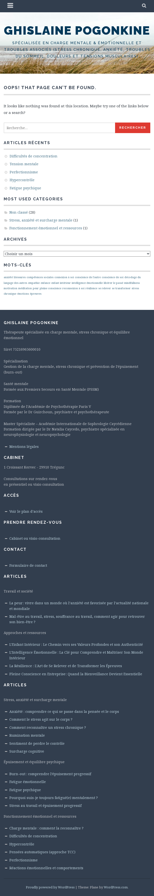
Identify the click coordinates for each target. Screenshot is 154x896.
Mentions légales (24, 446)
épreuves (35, 293)
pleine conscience (50, 288)
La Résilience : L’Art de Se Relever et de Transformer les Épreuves (65, 665)
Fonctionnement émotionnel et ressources (45, 228)
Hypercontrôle (22, 180)
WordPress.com (116, 887)
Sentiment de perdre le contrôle (37, 743)
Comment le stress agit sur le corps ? (40, 719)
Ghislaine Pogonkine (77, 30)
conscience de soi (112, 277)
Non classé (18, 212)
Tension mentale (24, 164)
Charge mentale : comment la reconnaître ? (46, 828)
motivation (10, 288)
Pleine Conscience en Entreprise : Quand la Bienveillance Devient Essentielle (75, 674)
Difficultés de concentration (33, 156)
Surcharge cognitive (26, 751)
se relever (104, 288)
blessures (20, 277)
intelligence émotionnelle (87, 283)
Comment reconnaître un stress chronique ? (47, 727)
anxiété (8, 277)
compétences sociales (40, 277)
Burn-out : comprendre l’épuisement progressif (50, 774)
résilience (91, 288)
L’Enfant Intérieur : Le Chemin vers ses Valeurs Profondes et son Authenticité (76, 644)
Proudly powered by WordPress (50, 887)
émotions (23, 293)
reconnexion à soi (73, 288)
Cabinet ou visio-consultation (34, 538)
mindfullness (132, 283)
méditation (25, 288)
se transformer (121, 288)
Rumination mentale (27, 735)
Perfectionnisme (24, 172)
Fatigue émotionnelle (27, 781)
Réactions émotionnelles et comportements (46, 868)
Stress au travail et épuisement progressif (45, 805)
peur (36, 288)
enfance (45, 283)
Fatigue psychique (25, 188)
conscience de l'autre (88, 277)
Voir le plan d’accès (26, 511)
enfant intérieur (61, 283)
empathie (34, 283)
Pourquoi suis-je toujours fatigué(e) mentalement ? (53, 797)
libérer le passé (113, 283)
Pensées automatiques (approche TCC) (42, 852)
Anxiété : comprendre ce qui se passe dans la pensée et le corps (64, 711)
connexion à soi (64, 277)
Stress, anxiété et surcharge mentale (40, 220)
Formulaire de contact (28, 565)
